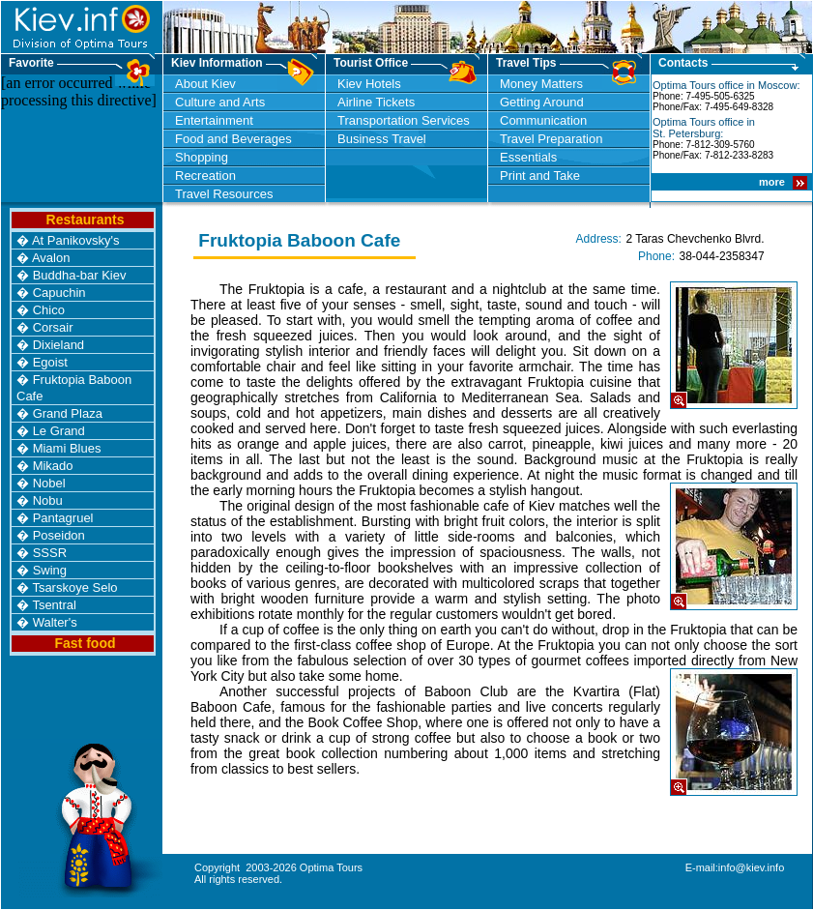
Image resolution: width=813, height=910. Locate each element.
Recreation (205, 175)
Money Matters (541, 83)
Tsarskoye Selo (74, 587)
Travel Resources (224, 194)
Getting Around (542, 102)
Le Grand (59, 431)
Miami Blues (67, 448)
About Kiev (205, 83)
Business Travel (381, 139)
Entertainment (214, 120)
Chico (49, 310)
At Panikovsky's (76, 240)
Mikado (53, 465)
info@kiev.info (751, 867)
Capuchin (59, 292)
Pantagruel (63, 518)
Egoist (50, 362)
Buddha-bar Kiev (80, 275)
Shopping (201, 157)
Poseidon (59, 535)
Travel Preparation (551, 139)
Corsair (53, 327)
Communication (543, 120)
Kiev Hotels (369, 83)
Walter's (55, 622)
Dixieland (58, 345)
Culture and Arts (220, 102)
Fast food (85, 643)
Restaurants (85, 219)
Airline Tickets (376, 102)
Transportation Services (403, 120)
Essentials (528, 157)
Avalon (51, 257)
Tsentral (54, 605)
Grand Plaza (67, 413)
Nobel (49, 483)
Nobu (48, 500)
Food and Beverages (233, 139)
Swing (50, 570)
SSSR (50, 552)
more (773, 182)
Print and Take (540, 175)
